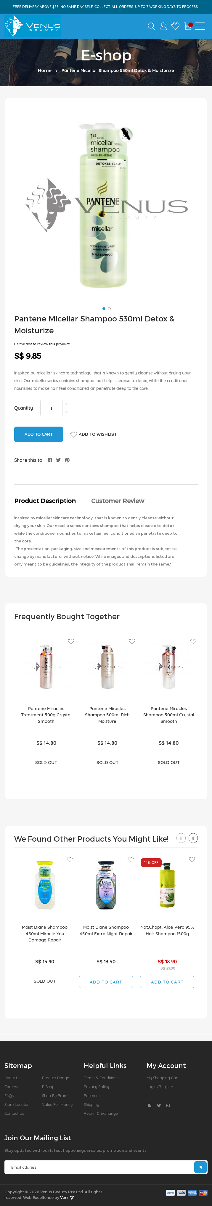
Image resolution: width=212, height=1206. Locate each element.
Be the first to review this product (42, 344)
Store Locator (16, 1104)
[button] (103, 308)
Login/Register (160, 1086)
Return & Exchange (101, 1113)
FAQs (9, 1095)
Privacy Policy (96, 1086)
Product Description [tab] (45, 500)
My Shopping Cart (163, 1077)
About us (12, 1077)
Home (45, 70)
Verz (67, 1197)
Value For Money (57, 1104)
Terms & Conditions (101, 1077)
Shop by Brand (55, 1095)
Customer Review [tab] (117, 500)
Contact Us (14, 1113)
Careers (11, 1086)
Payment (92, 1095)
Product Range (55, 1077)
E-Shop (48, 1086)
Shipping (91, 1104)
